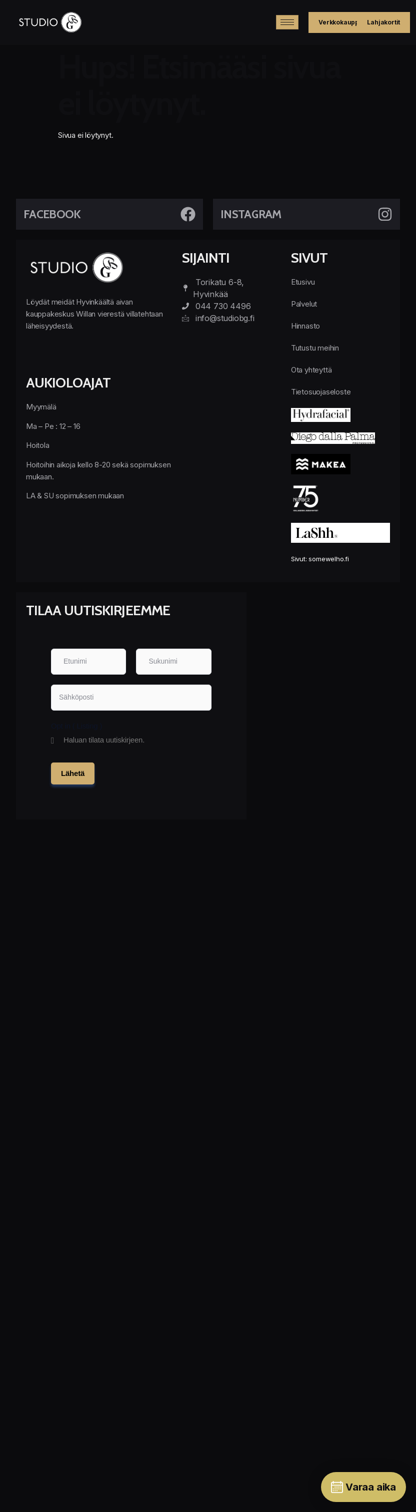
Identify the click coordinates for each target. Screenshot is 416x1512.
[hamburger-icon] (287, 22)
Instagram (251, 214)
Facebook (52, 214)
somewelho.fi (328, 559)
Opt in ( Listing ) (76, 726)
